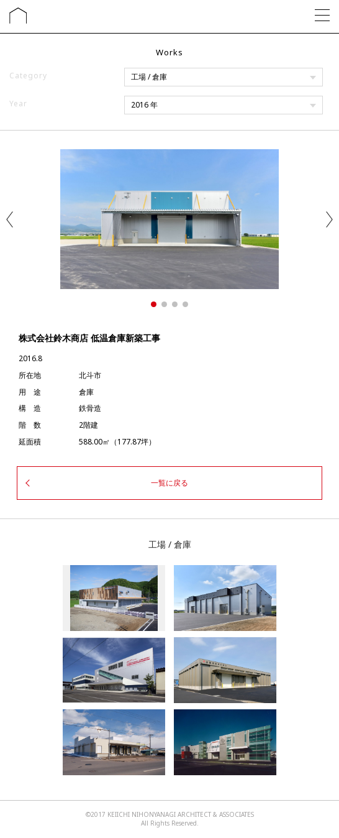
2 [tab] (164, 304)
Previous (9, 219)
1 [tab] (153, 304)
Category (28, 75)
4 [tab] (185, 304)
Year (18, 103)
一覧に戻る (169, 482)
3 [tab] (175, 304)
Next (329, 219)
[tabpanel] (169, 219)
